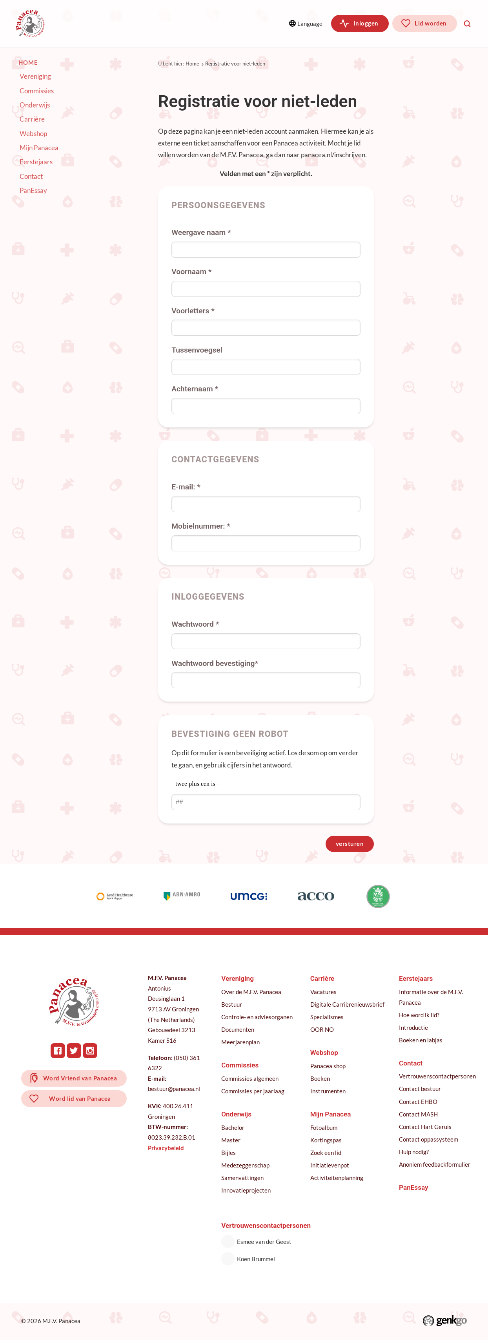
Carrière (32, 119)
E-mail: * (185, 486)
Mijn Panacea (39, 147)
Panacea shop (328, 1066)
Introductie (414, 1028)
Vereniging (82, 23)
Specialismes (327, 1017)
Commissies (136, 23)
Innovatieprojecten (246, 1191)
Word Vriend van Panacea (80, 1079)
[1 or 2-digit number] (266, 802)
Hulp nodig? (415, 1152)
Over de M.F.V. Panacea (252, 992)
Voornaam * (191, 271)
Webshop (33, 133)
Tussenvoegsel (196, 349)
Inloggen (366, 23)
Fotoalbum (324, 1128)
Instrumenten (328, 1091)
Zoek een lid (326, 1153)
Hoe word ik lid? (420, 1015)
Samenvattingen (243, 1178)
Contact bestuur (421, 1089)
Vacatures (324, 992)
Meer (244, 23)
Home (192, 63)
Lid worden (431, 23)
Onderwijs (189, 23)
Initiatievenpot (330, 1165)
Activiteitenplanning (337, 1178)
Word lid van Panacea (80, 1100)
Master (231, 1140)
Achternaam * (194, 388)
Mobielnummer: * (200, 526)
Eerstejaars (36, 161)
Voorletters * (193, 310)
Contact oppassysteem (429, 1140)
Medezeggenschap (246, 1165)
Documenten (238, 1030)
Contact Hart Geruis (426, 1127)
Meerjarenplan (241, 1042)
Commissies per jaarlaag (253, 1091)
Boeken (321, 1079)
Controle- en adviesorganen (257, 1017)
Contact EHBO (419, 1102)
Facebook (58, 1051)
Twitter (74, 1051)
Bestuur (232, 1005)
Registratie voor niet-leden (235, 63)
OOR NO (323, 1030)
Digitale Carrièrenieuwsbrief (348, 1005)
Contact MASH (419, 1114)
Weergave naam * (201, 232)
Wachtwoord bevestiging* (214, 662)
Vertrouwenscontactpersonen (438, 1076)
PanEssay (33, 190)
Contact (31, 176)
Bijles (229, 1153)
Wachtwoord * (195, 624)
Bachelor (233, 1128)
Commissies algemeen (250, 1079)
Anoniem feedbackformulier (435, 1165)
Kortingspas (326, 1140)
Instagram (90, 1051)
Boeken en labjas (421, 1040)
